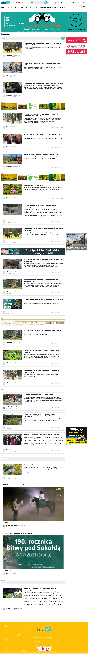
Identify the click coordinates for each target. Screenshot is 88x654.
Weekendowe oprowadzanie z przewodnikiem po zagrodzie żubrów (41, 280)
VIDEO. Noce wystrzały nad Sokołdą (15, 485)
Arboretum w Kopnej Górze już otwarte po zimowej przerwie (41, 351)
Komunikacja (72, 2)
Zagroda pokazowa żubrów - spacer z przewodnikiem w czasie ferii (43, 229)
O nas (35, 637)
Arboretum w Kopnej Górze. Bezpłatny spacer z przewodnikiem (40, 415)
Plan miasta (60, 2)
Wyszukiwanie (5, 34)
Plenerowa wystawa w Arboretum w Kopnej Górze (41, 154)
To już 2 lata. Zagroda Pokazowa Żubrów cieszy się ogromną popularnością (41, 115)
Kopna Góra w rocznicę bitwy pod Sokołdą (17, 533)
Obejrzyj (60, 526)
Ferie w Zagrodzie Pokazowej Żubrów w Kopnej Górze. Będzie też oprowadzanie (42, 135)
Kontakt (51, 637)
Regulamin (40, 637)
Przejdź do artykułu (57, 56)
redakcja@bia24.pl (16, 55)
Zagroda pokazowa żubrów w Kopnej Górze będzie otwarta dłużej (41, 371)
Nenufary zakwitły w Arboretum (35, 185)
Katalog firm (83, 2)
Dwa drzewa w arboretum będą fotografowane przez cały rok (42, 64)
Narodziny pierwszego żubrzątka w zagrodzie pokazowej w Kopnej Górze (43, 260)
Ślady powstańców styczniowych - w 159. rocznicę (41, 435)
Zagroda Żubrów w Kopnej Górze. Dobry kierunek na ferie (43, 83)
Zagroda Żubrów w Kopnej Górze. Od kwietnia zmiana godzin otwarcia (42, 44)
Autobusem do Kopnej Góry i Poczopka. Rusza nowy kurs (43, 300)
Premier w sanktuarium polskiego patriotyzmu (40, 588)
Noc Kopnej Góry (29, 465)
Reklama (46, 637)
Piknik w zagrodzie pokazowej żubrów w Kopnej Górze (42, 330)
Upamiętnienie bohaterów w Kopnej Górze (38, 395)
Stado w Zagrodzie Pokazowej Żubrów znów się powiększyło (40, 206)
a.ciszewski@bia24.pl (22, 407)
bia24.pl (58, 642)
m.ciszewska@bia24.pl (22, 450)
